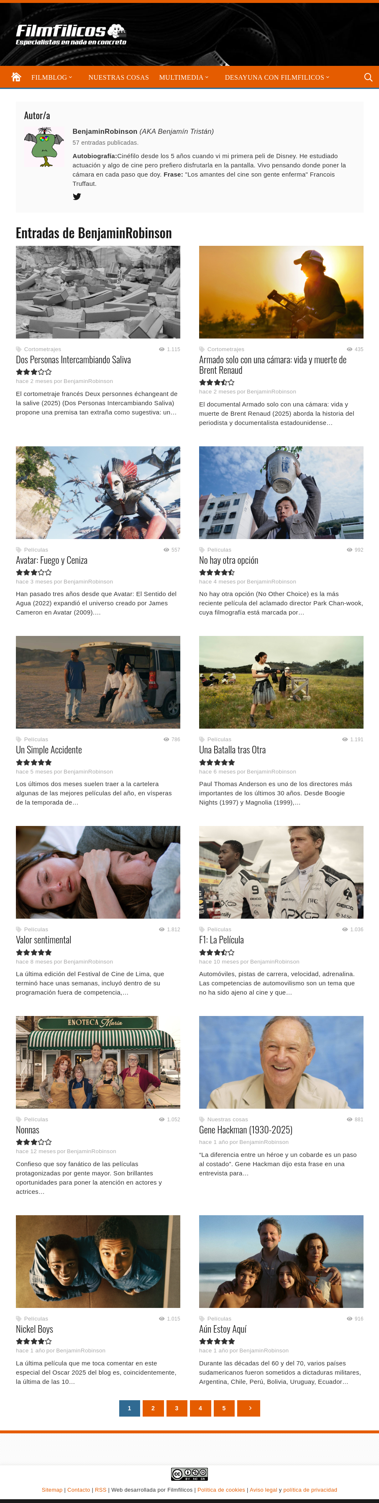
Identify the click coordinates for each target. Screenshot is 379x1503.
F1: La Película (221, 940)
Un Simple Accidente (49, 749)
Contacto (78, 1490)
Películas (36, 550)
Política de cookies (221, 1490)
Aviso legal (263, 1490)
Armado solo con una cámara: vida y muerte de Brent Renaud (272, 364)
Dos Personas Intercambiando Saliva (73, 359)
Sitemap (52, 1490)
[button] (69, 77)
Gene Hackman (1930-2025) (245, 1129)
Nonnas (27, 1129)
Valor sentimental (44, 940)
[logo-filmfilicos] (71, 34)
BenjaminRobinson (88, 381)
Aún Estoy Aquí (222, 1328)
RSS (101, 1490)
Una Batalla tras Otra (232, 749)
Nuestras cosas (227, 1119)
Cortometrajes (42, 349)
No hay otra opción (228, 559)
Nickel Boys (34, 1328)
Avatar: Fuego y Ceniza (51, 559)
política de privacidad (310, 1490)
